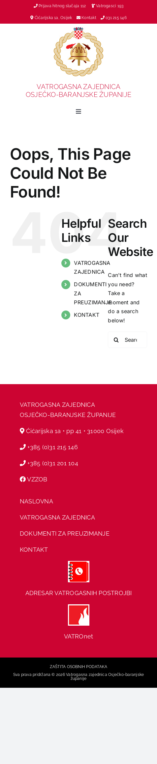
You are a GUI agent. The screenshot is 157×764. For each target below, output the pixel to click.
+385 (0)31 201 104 (52, 463)
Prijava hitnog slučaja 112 (60, 6)
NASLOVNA (36, 501)
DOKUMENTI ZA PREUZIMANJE (65, 533)
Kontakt (89, 17)
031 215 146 (116, 17)
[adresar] (78, 563)
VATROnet (78, 636)
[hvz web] (78, 607)
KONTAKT (86, 315)
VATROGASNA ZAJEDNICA (57, 517)
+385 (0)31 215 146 (52, 447)
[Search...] (127, 340)
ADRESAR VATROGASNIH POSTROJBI (78, 593)
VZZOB (37, 479)
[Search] (116, 340)
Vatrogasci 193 (109, 6)
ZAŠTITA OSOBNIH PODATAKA (79, 666)
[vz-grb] (78, 29)
